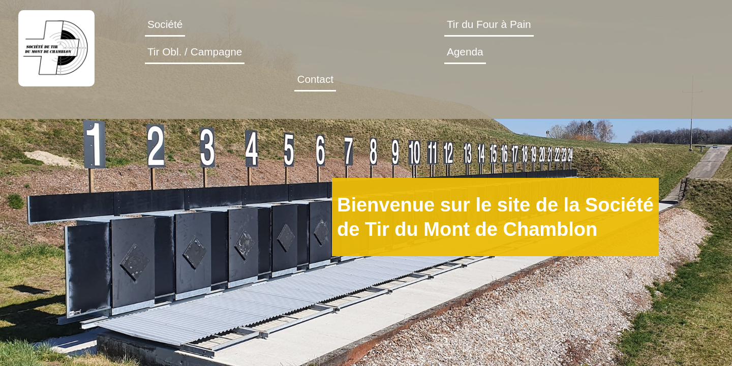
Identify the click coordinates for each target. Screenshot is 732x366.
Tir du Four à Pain (307, 40)
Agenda (543, 40)
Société (207, 40)
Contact (620, 40)
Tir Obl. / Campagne (437, 40)
